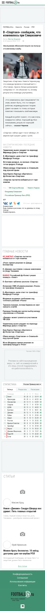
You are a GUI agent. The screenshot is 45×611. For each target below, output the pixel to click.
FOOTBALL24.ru (13, 3)
